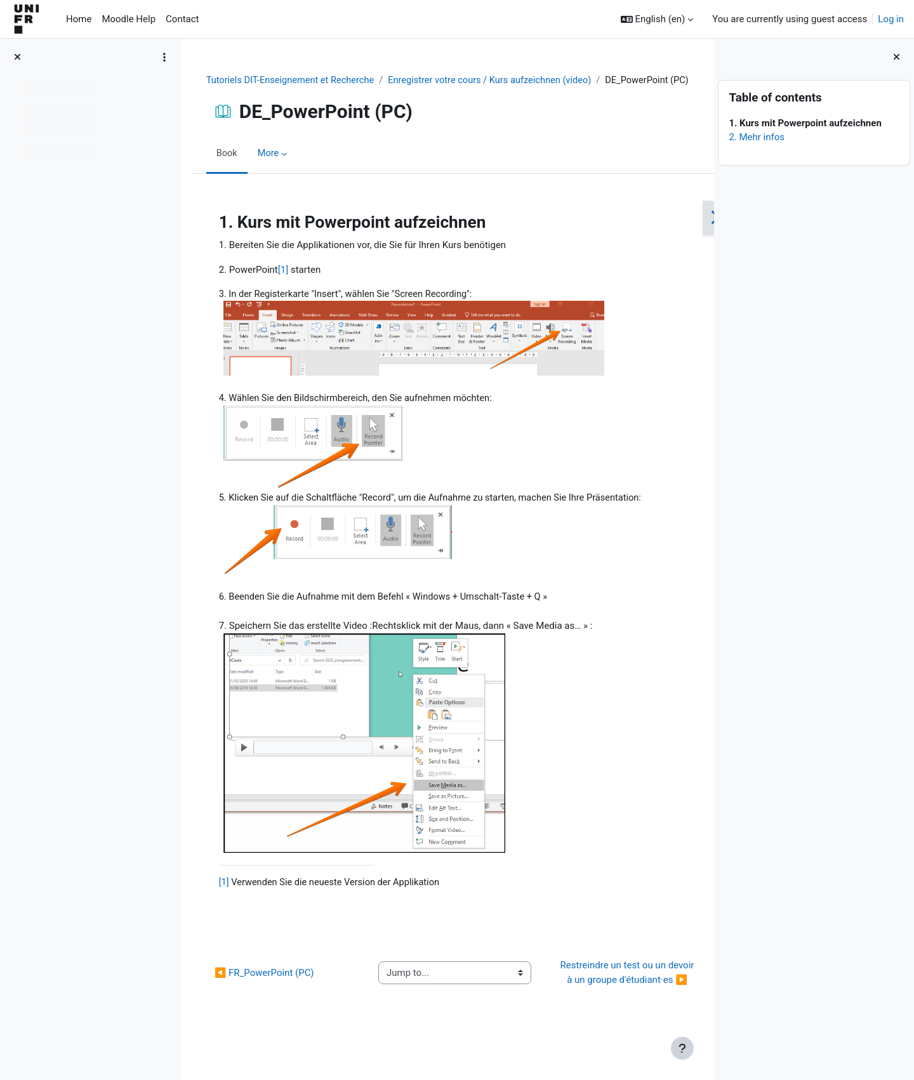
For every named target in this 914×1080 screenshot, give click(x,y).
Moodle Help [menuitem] (129, 19)
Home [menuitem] (78, 19)
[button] (657, 19)
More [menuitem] (269, 168)
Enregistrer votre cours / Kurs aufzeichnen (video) (497, 80)
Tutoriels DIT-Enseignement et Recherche (292, 80)
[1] (282, 284)
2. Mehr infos (757, 137)
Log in (891, 19)
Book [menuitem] (226, 168)
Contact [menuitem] (182, 19)
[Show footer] (682, 1048)
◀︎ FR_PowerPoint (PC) (264, 995)
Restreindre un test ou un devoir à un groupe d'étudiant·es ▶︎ (616, 996)
